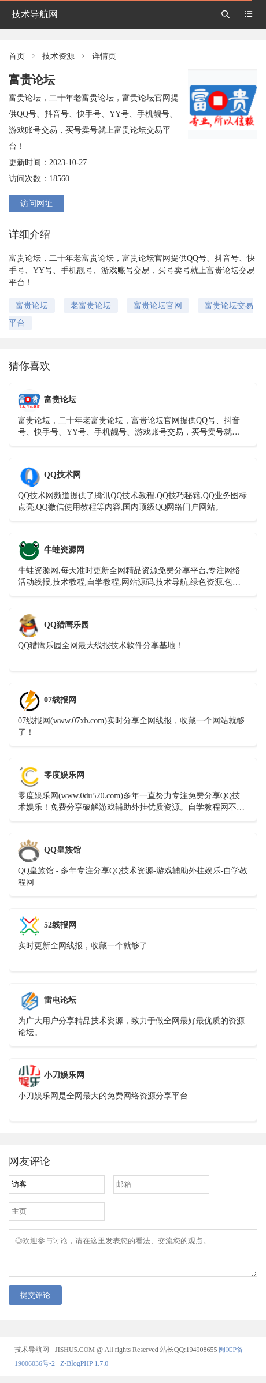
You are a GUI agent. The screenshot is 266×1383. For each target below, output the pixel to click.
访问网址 (36, 203)
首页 (17, 56)
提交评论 (35, 1302)
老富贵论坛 (91, 305)
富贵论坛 (32, 305)
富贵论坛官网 (158, 305)
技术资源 (58, 56)
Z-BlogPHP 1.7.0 (84, 1370)
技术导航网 (35, 14)
